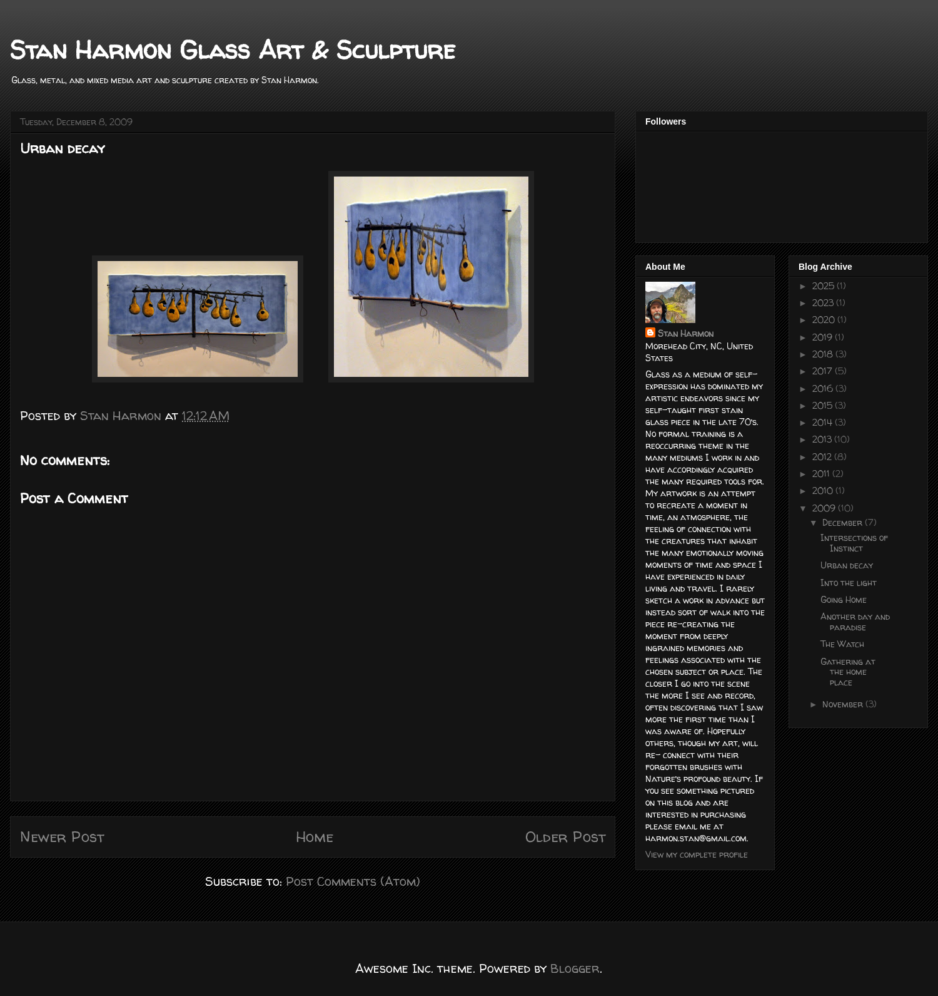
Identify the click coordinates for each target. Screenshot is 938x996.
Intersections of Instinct (854, 542)
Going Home (843, 599)
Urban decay (846, 565)
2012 (823, 457)
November (843, 704)
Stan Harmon (686, 333)
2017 (823, 371)
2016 (823, 388)
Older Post (565, 836)
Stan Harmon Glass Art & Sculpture (232, 50)
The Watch (842, 644)
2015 (823, 405)
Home (314, 836)
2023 (824, 303)
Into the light (848, 582)
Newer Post (62, 836)
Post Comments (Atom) (353, 881)
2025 (824, 286)
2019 (823, 337)
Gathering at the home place (847, 672)
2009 (825, 508)
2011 (822, 474)
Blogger (575, 968)
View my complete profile (696, 854)
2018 (823, 354)
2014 (823, 422)
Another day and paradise (855, 621)
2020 (824, 320)
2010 (823, 490)
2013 (823, 439)
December (843, 522)
